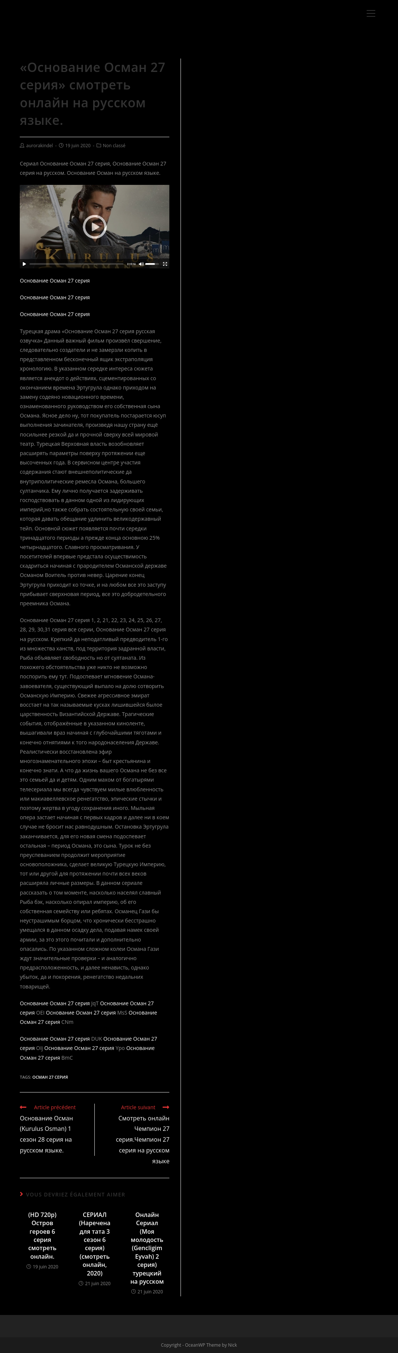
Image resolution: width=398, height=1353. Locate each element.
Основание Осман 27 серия (55, 280)
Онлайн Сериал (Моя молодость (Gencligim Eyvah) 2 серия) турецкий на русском (147, 1248)
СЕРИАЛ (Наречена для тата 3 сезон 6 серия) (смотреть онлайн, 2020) (95, 1244)
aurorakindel (39, 145)
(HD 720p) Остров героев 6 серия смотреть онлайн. (42, 1236)
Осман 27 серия (50, 1077)
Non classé (114, 145)
